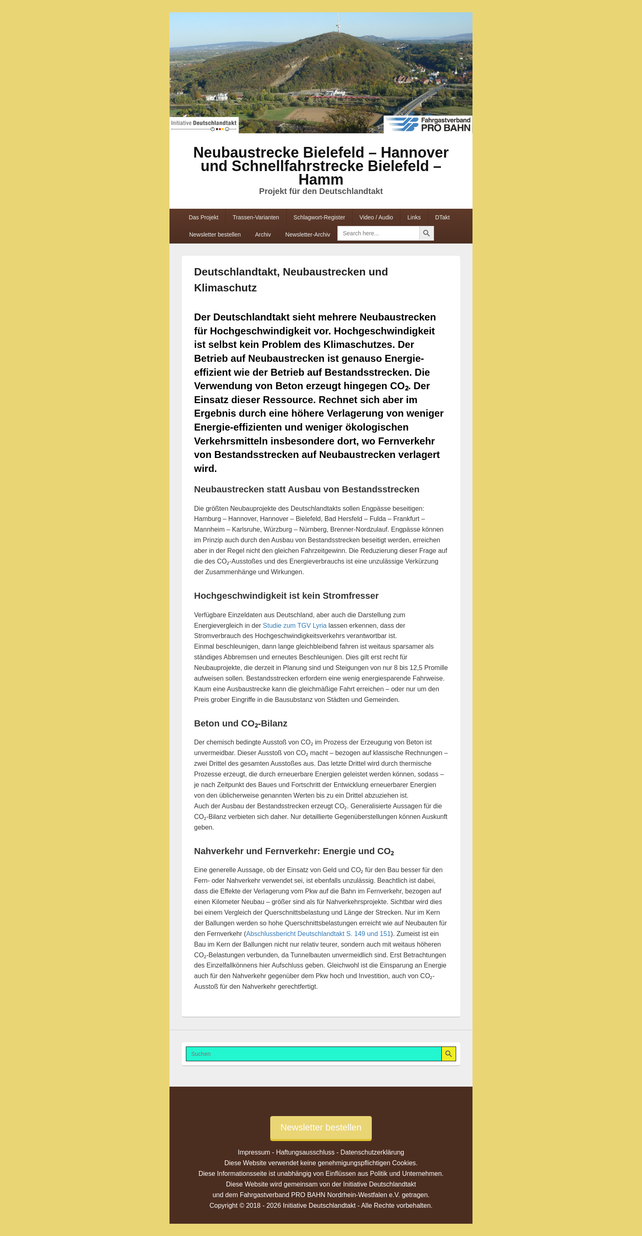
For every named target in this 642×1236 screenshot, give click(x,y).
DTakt (442, 217)
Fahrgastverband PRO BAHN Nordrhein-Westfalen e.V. (320, 1194)
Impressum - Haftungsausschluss (286, 1152)
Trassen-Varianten (256, 217)
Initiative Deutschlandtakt (379, 1184)
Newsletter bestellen (215, 234)
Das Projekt (203, 217)
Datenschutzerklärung (373, 1152)
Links (414, 217)
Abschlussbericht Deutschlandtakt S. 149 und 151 (318, 933)
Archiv (263, 234)
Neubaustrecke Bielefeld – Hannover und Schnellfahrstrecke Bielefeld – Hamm (321, 166)
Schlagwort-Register (319, 217)
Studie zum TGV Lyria (295, 625)
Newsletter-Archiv (307, 234)
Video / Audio (376, 217)
